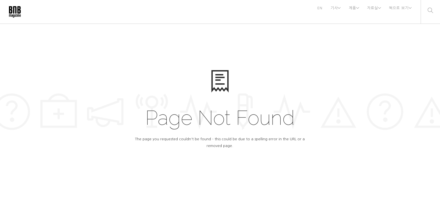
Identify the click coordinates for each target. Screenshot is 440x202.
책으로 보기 (397, 11)
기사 (323, 11)
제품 (344, 11)
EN (307, 11)
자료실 (367, 11)
